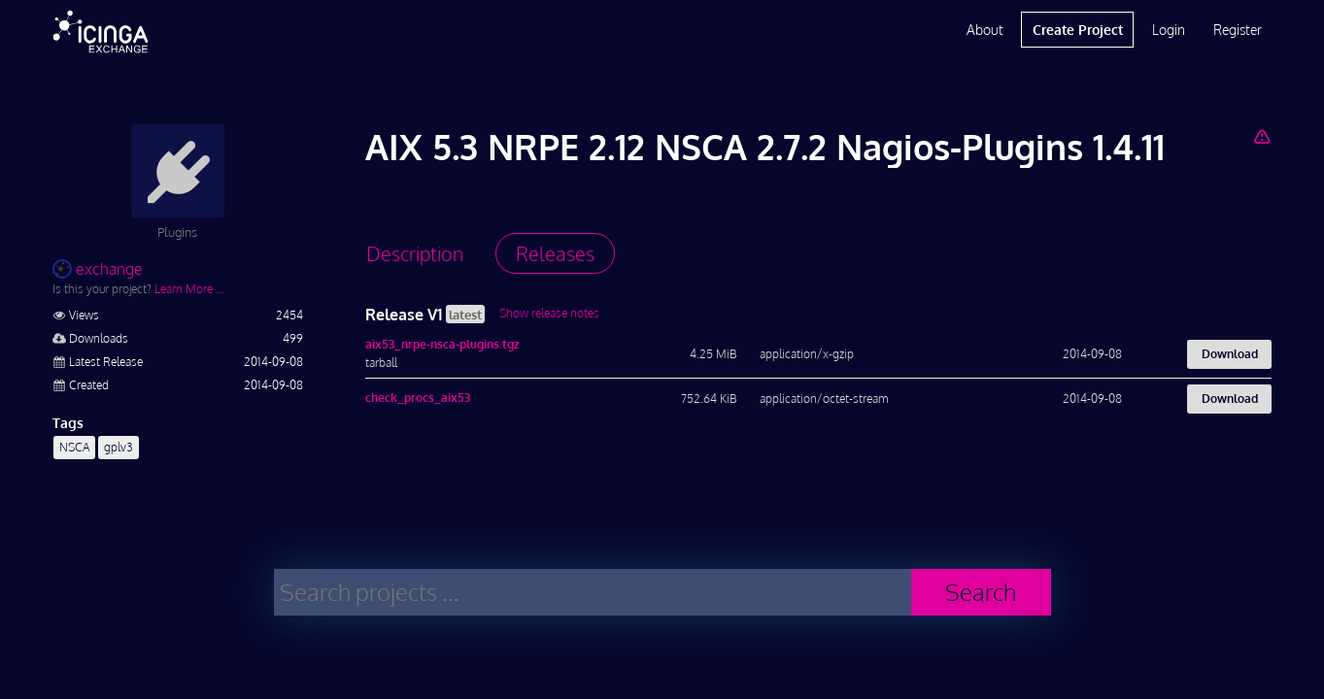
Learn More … (189, 289)
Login (1168, 29)
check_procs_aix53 (417, 397)
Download (1230, 354)
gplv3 (118, 447)
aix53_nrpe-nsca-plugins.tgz (442, 344)
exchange (97, 269)
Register (1237, 29)
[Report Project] (1262, 136)
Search (980, 592)
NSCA (74, 447)
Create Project (1078, 29)
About (985, 29)
